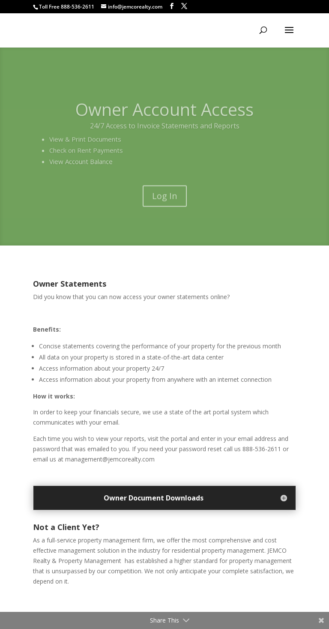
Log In (164, 205)
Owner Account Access (164, 118)
